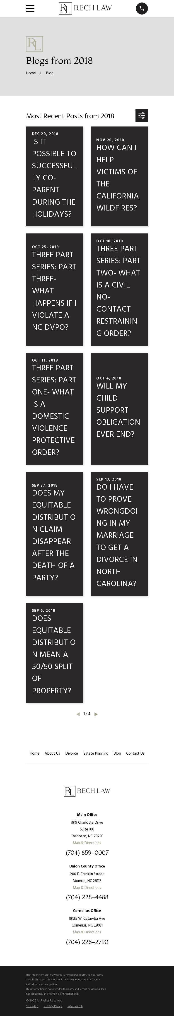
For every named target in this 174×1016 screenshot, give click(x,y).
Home (34, 754)
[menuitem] (32, 1006)
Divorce (71, 754)
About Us (52, 754)
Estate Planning (95, 754)
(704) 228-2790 (87, 942)
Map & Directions (87, 843)
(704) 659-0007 (87, 853)
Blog (117, 754)
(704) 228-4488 (87, 897)
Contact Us (135, 754)
